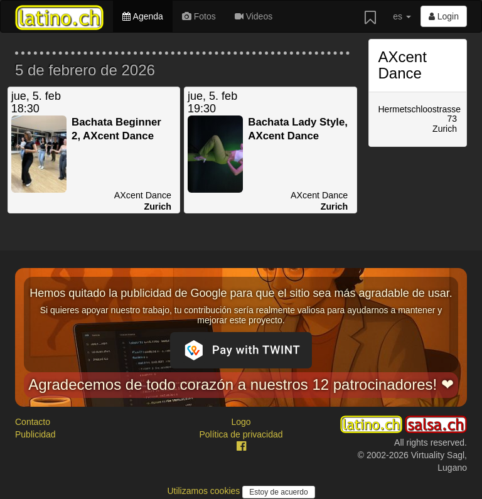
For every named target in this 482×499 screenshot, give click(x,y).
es (402, 16)
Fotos (199, 16)
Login (444, 16)
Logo (240, 422)
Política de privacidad (240, 434)
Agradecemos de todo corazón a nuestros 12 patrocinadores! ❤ (241, 384)
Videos (253, 16)
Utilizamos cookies (204, 491)
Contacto (32, 422)
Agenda (142, 16)
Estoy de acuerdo (278, 492)
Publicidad (35, 434)
